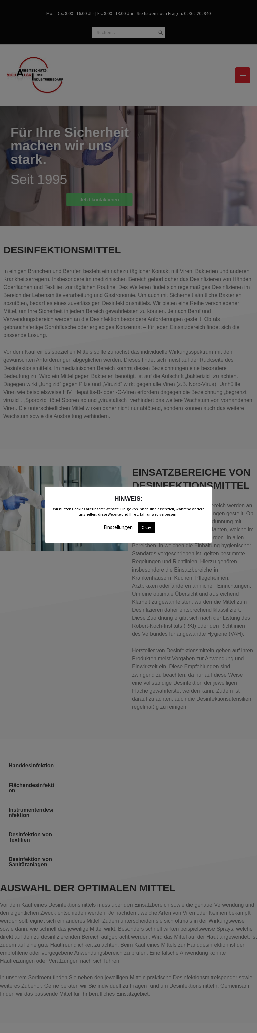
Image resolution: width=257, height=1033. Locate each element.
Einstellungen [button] (118, 527)
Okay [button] (146, 527)
